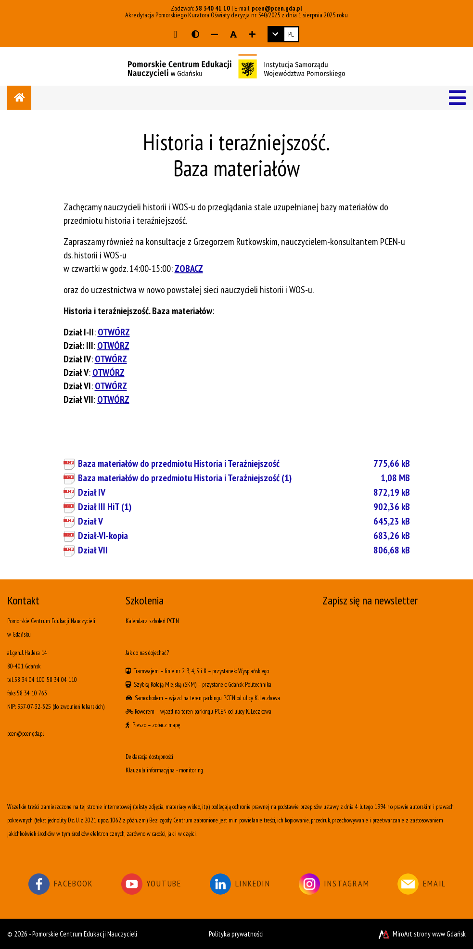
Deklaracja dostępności (149, 757)
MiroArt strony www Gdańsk (421, 933)
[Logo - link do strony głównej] (236, 65)
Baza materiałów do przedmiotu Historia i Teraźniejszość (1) (244, 478)
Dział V (244, 521)
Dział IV (244, 492)
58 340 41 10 (212, 8)
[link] (283, 34)
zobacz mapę (166, 725)
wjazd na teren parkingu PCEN (202, 698)
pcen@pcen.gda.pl (277, 8)
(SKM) (189, 684)
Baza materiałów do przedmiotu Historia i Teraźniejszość (244, 463)
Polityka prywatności (236, 933)
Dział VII (244, 550)
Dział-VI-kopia (244, 535)
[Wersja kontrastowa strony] (195, 34)
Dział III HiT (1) (244, 507)
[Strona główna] (19, 98)
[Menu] (457, 97)
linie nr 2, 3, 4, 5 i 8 (185, 671)
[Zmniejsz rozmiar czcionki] (214, 34)
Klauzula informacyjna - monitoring (164, 770)
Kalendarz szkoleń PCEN (152, 621)
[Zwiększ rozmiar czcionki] (252, 34)
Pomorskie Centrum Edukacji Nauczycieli (84, 933)
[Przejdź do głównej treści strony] (175, 34)
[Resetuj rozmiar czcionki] (233, 34)
